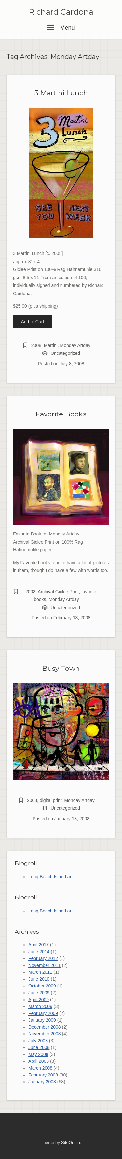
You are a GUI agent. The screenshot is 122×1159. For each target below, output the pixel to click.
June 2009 (38, 992)
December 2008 (44, 1027)
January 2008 (42, 1081)
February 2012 (43, 958)
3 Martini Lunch (61, 93)
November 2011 (44, 965)
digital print (51, 800)
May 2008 (38, 1054)
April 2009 (38, 999)
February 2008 (43, 1074)
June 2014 (38, 951)
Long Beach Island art (50, 876)
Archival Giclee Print (58, 591)
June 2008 (38, 1047)
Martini (51, 345)
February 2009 (43, 1013)
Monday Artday (75, 345)
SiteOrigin (70, 1142)
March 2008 (40, 1068)
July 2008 (38, 1040)
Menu (61, 27)
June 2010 (38, 979)
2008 (36, 345)
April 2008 (38, 1061)
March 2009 (40, 1006)
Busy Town (61, 668)
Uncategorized (65, 353)
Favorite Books (61, 414)
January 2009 (42, 1020)
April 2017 (38, 944)
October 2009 (42, 985)
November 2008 (44, 1033)
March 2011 (40, 972)
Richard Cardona (61, 12)
